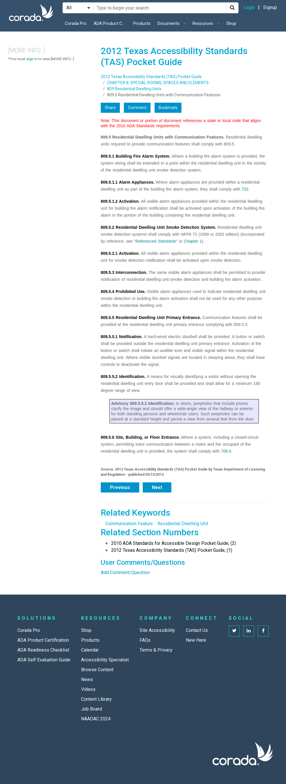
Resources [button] (203, 23)
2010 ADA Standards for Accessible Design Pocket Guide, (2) (173, 543)
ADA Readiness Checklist (43, 650)
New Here (196, 640)
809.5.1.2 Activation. (120, 201)
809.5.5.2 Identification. (123, 376)
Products (142, 23)
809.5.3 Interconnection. (124, 272)
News (87, 679)
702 (245, 189)
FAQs (145, 640)
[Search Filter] (78, 7)
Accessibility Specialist (105, 660)
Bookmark (168, 107)
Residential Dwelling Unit (182, 523)
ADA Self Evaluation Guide (43, 660)
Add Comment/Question (125, 572)
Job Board (91, 709)
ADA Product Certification (111, 23)
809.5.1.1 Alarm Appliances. (127, 182)
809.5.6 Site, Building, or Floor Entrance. (140, 437)
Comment (137, 107)
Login (248, 7)
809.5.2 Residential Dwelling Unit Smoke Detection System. (158, 227)
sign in (31, 59)
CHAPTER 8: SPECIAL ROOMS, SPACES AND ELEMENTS (158, 82)
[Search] (232, 7)
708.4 (226, 451)
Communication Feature (129, 523)
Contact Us (197, 630)
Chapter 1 (193, 241)
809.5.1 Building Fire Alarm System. (135, 156)
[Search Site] (159, 7)
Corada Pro (76, 23)
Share (110, 107)
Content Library (96, 699)
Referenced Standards (155, 241)
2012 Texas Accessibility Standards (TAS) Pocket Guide (151, 76)
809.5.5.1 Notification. (121, 336)
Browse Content (97, 669)
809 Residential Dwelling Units (134, 88)
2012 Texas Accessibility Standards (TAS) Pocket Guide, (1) (171, 550)
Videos (88, 689)
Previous (120, 487)
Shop (231, 23)
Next (157, 487)
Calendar (90, 650)
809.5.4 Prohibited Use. (123, 291)
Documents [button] (169, 23)
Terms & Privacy (156, 650)
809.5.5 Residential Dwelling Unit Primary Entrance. (151, 317)
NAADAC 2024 (96, 719)
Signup (270, 7)
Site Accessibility (157, 630)
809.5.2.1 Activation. (120, 253)
